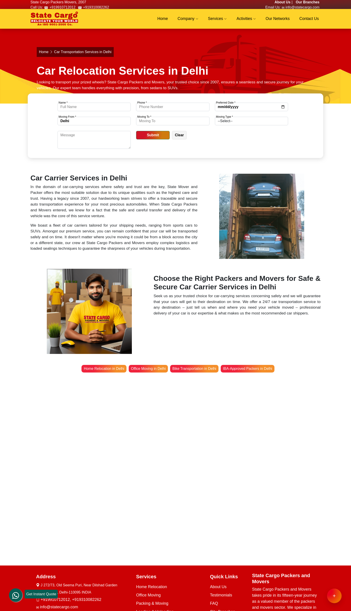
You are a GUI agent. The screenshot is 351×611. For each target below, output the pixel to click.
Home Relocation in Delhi (104, 368)
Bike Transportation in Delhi (194, 368)
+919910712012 (61, 7)
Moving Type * (224, 116)
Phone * (142, 102)
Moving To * (144, 116)
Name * (63, 102)
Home (174, 20)
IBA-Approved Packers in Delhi (247, 368)
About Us (218, 587)
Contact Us (310, 20)
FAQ (214, 603)
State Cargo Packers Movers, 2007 (58, 2)
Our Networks (281, 20)
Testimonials (221, 595)
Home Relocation (151, 587)
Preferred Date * (225, 102)
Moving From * (67, 116)
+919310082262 (95, 7)
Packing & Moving (152, 603)
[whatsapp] (15, 594)
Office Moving (148, 595)
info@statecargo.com (302, 7)
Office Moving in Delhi (148, 368)
